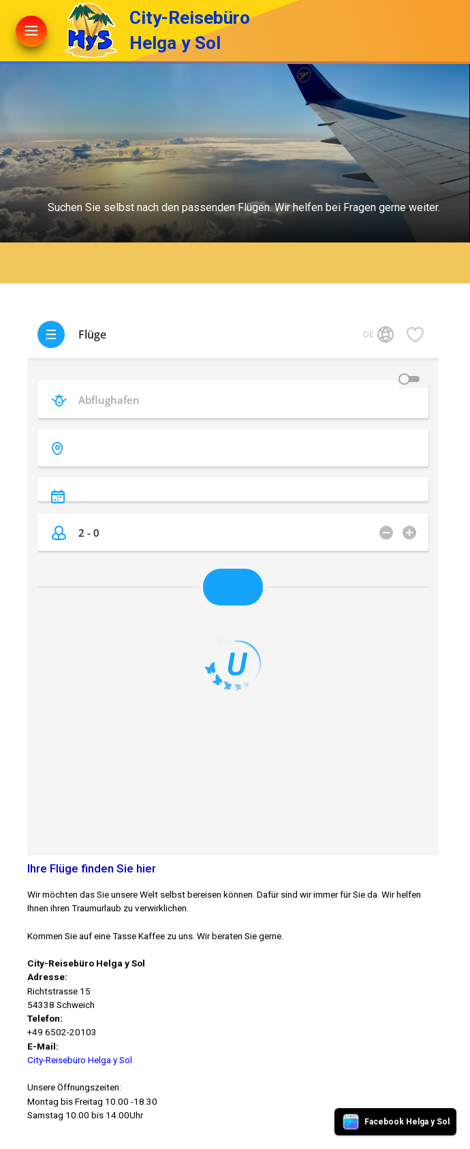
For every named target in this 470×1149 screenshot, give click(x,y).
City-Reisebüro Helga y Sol (79, 1059)
